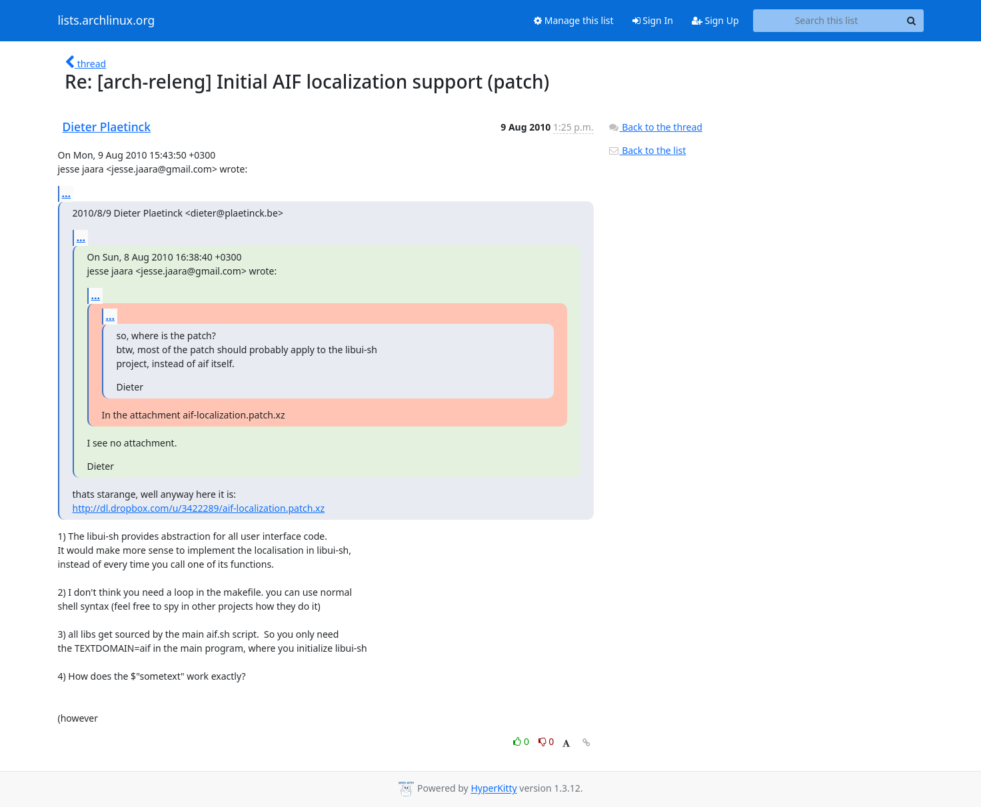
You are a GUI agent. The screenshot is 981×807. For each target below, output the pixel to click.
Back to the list (647, 150)
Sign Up (715, 20)
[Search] (912, 20)
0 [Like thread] (522, 741)
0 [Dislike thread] (546, 741)
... (66, 193)
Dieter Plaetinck (107, 127)
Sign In (652, 20)
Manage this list (574, 20)
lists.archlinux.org (106, 21)
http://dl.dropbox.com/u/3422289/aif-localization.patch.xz (199, 508)
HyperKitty (493, 788)
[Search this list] (826, 20)
